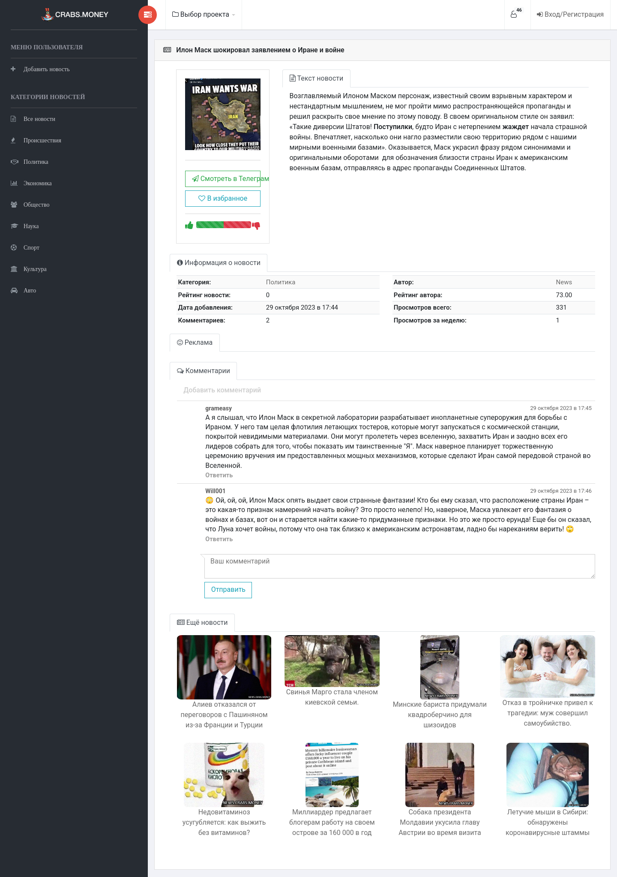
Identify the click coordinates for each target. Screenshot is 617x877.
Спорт (25, 247)
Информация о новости (191, 269)
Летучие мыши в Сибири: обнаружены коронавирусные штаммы (544, 819)
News (561, 288)
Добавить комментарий (194, 396)
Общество (30, 204)
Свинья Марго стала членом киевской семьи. (314, 698)
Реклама (167, 349)
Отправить (200, 586)
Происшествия (36, 140)
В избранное (198, 205)
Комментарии (175, 377)
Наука (25, 225)
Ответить (191, 472)
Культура (29, 268)
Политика (29, 161)
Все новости (33, 118)
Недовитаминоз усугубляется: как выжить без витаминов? (199, 814)
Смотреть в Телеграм (202, 185)
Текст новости (296, 78)
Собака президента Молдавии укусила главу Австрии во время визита (429, 819)
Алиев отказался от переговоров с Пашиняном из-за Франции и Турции (200, 711)
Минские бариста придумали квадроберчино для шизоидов (429, 706)
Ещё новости (174, 619)
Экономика (31, 182)
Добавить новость (40, 68)
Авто (23, 290)
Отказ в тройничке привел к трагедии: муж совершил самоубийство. (544, 711)
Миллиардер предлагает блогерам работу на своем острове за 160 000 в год (314, 819)
